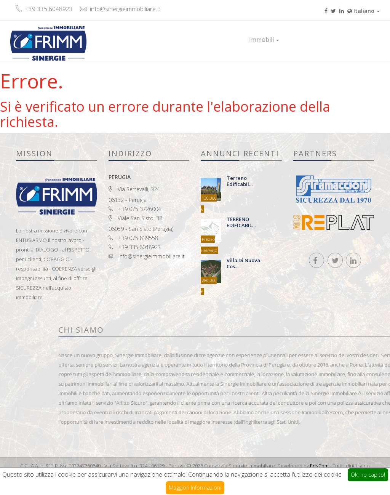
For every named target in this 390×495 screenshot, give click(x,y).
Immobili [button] (264, 39)
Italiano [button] (363, 10)
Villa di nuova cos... (243, 263)
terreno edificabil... (240, 181)
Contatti (332, 39)
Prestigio (300, 39)
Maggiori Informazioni (195, 487)
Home (232, 39)
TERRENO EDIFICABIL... (241, 222)
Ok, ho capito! (368, 474)
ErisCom (319, 465)
